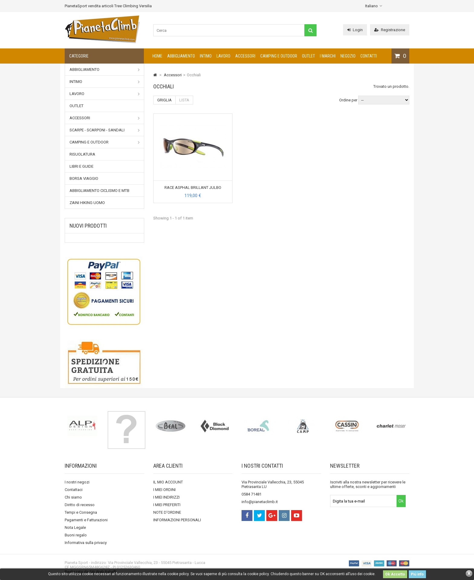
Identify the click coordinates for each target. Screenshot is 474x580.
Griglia (164, 100)
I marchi (328, 56)
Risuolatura (82, 154)
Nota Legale (75, 527)
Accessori (245, 56)
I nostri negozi (77, 482)
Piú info (417, 574)
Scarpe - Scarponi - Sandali (105, 130)
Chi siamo (73, 497)
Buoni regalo (76, 535)
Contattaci (74, 489)
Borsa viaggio (84, 178)
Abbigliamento (181, 56)
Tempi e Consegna (81, 512)
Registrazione (389, 30)
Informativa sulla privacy (86, 542)
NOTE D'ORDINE (167, 512)
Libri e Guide (81, 166)
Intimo (206, 56)
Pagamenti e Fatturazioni (86, 520)
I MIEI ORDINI (164, 489)
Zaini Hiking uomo (87, 202)
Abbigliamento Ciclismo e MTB (99, 190)
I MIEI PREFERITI (166, 505)
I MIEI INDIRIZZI (166, 497)
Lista (184, 100)
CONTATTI (368, 56)
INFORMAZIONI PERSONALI (177, 520)
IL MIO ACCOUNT (168, 482)
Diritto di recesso (80, 505)
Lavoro (223, 56)
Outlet (308, 56)
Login (355, 30)
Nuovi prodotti (88, 225)
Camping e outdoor (278, 56)
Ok (401, 501)
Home (157, 56)
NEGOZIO (348, 56)
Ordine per (348, 100)
